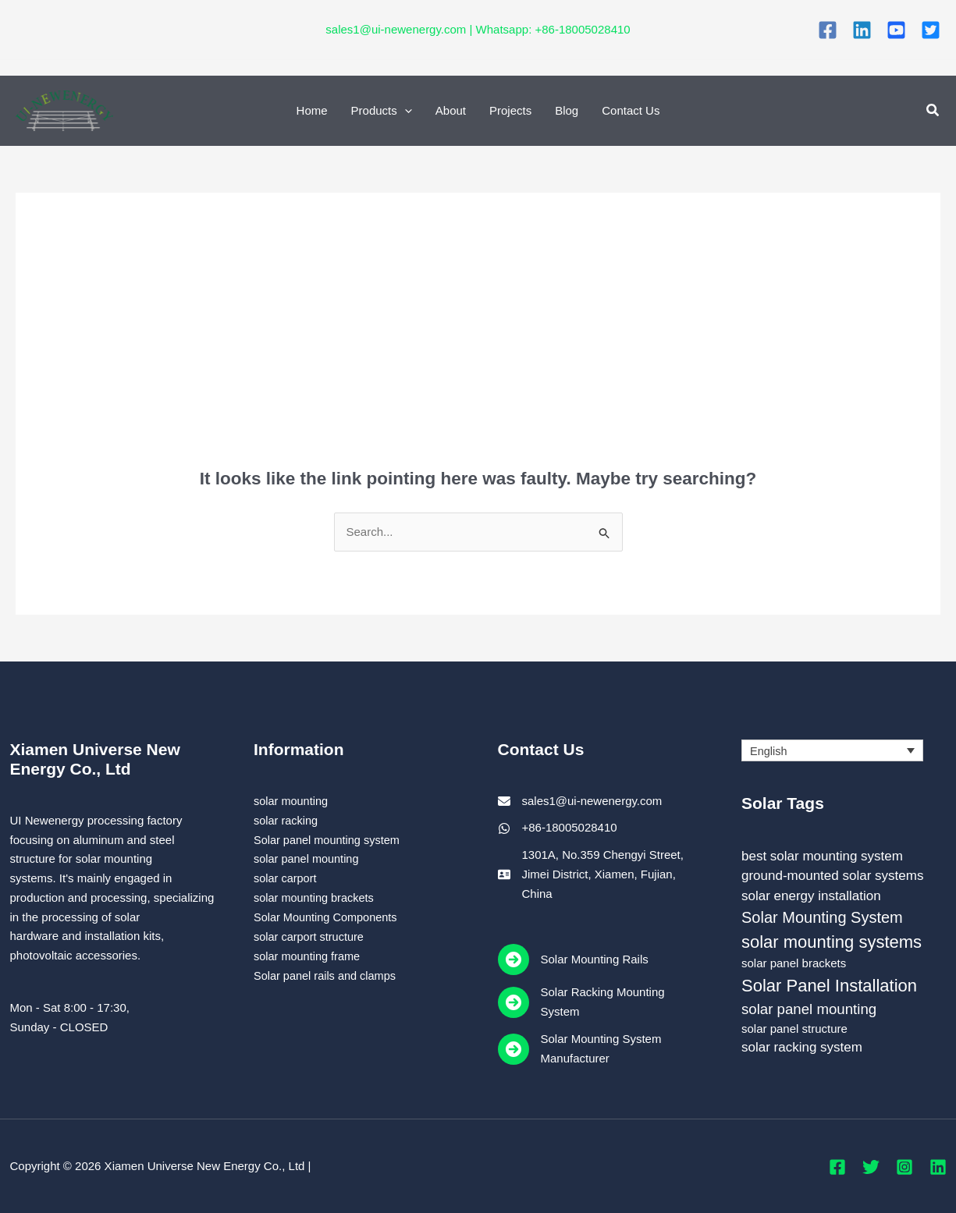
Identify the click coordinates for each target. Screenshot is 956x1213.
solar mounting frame (309, 955)
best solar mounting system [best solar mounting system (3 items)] (822, 856)
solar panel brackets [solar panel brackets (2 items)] (793, 963)
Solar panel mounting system (329, 839)
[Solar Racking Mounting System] (600, 1002)
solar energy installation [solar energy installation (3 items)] (811, 895)
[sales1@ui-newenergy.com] (580, 801)
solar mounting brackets (316, 896)
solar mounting (292, 800)
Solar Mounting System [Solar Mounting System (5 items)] (822, 917)
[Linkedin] (862, 30)
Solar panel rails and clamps (327, 974)
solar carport (286, 878)
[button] (933, 111)
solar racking (287, 819)
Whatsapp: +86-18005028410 (553, 29)
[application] (404, 110)
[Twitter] (930, 30)
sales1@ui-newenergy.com (395, 29)
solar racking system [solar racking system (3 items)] (801, 1047)
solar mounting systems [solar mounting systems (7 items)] (831, 942)
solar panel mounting (308, 858)
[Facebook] (827, 30)
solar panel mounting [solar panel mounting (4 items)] (808, 1009)
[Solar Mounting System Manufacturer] (600, 1049)
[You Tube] (896, 30)
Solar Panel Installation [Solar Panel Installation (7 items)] (829, 985)
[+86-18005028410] (557, 828)
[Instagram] (904, 1167)
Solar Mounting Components (328, 916)
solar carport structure (311, 935)
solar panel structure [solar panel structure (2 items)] (794, 1028)
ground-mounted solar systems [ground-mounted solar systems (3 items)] (832, 875)
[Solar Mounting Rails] (573, 959)
